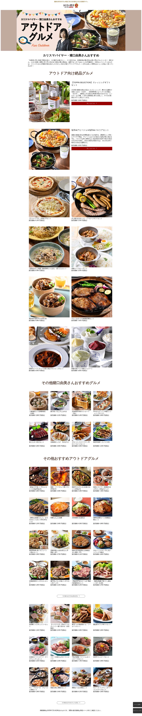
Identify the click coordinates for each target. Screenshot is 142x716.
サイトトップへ (137, 710)
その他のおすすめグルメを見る (70, 702)
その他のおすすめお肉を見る (70, 596)
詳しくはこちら (91, 103)
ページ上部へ (137, 704)
